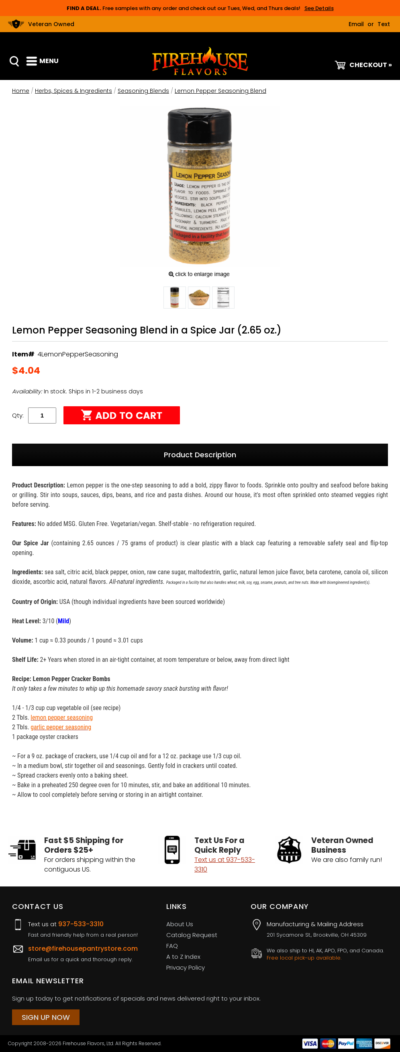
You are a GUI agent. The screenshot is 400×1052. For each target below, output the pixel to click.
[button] (174, 299)
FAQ (172, 945)
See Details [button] (319, 8)
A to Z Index (183, 956)
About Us (179, 924)
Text (384, 24)
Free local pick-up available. (304, 958)
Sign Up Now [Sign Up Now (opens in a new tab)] (46, 1017)
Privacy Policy (185, 967)
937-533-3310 (81, 924)
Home (20, 91)
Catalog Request (191, 935)
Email (356, 24)
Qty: (18, 415)
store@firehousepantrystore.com (83, 948)
